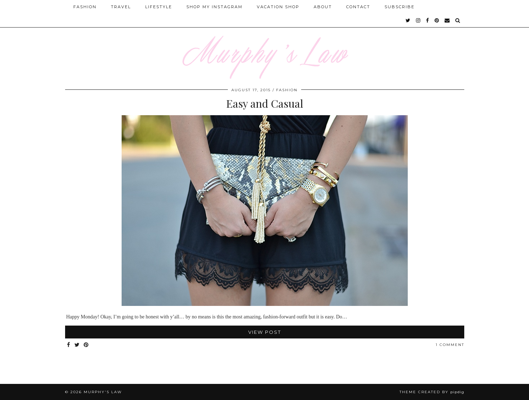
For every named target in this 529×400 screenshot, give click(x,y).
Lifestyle (158, 6)
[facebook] (428, 20)
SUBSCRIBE (399, 6)
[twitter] (408, 20)
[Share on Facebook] (69, 345)
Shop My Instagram (214, 6)
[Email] (447, 20)
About (323, 6)
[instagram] (418, 20)
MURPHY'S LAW (103, 392)
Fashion (85, 6)
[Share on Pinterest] (86, 345)
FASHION (287, 90)
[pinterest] (437, 20)
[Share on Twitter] (77, 345)
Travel (121, 6)
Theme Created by (432, 392)
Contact (358, 6)
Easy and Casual (264, 103)
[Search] (458, 20)
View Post (264, 332)
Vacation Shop (278, 6)
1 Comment (450, 344)
